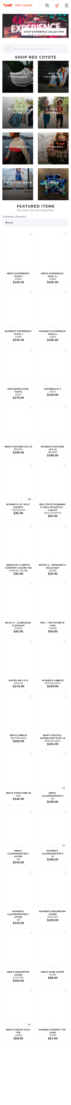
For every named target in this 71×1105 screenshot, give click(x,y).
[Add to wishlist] (30, 234)
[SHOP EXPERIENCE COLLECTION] (35, 26)
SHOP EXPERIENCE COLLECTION (44, 32)
